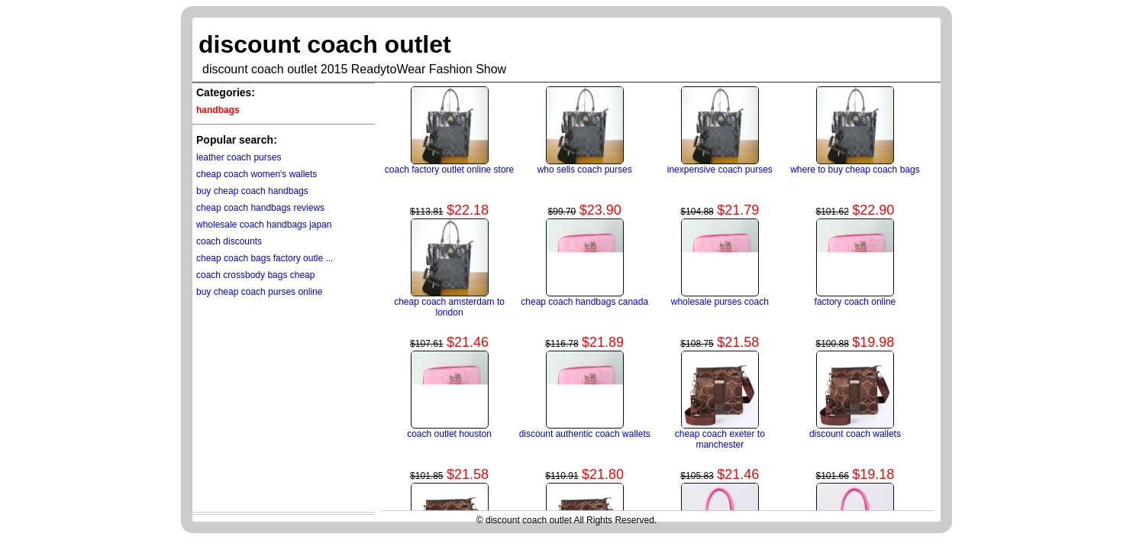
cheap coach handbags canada (584, 301)
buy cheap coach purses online (259, 291)
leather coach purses (238, 157)
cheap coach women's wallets (256, 174)
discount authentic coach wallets (584, 434)
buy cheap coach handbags (252, 191)
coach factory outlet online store (449, 169)
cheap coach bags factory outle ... (264, 258)
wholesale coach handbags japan (263, 224)
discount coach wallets (855, 434)
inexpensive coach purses (720, 169)
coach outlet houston (449, 434)
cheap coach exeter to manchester (720, 439)
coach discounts (229, 241)
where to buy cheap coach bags (854, 169)
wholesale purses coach (720, 301)
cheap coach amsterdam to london (449, 307)
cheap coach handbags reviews (260, 207)
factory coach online (855, 301)
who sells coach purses (584, 169)
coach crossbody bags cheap (255, 275)
